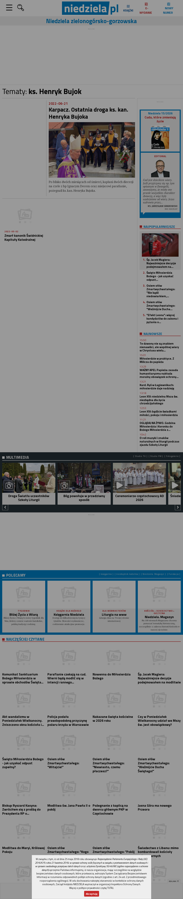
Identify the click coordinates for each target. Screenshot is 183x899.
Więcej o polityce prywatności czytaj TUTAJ (91, 888)
